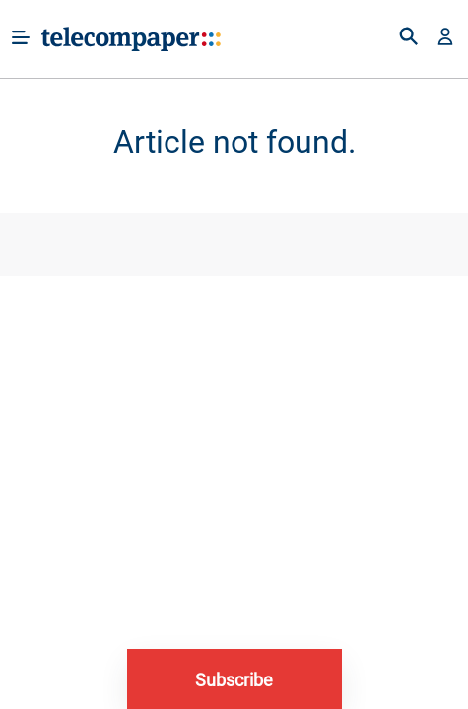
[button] (445, 38)
